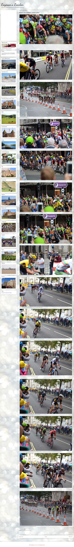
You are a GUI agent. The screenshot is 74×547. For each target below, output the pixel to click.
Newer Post (21, 536)
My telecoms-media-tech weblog (6, 292)
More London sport (28, 530)
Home (46, 536)
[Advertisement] (9, 25)
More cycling (23, 530)
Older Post (70, 536)
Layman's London (12, 5)
